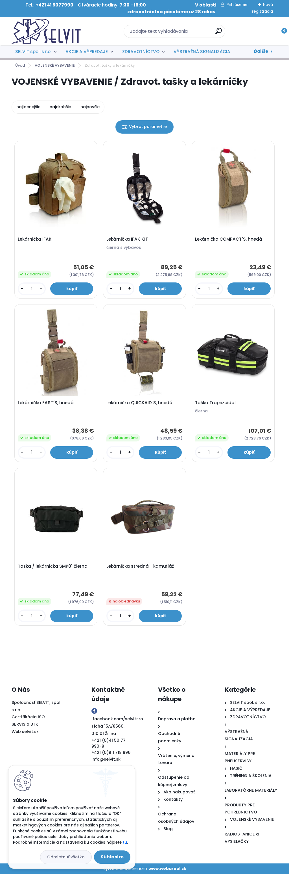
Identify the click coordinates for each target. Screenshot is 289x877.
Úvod (20, 65)
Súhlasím (112, 857)
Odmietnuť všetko (66, 857)
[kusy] (32, 289)
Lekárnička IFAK (35, 240)
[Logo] (46, 31)
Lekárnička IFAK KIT (127, 240)
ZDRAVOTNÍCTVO (140, 52)
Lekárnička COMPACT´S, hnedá (229, 240)
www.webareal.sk (167, 871)
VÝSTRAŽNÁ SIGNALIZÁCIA (202, 52)
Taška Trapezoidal (216, 404)
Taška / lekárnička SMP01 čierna (53, 569)
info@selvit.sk (106, 762)
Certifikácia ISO (28, 720)
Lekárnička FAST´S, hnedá (46, 404)
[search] (218, 33)
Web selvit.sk (25, 734)
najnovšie (90, 107)
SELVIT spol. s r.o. (33, 52)
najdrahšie (60, 107)
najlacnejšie (28, 107)
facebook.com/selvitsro (118, 721)
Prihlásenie (237, 4)
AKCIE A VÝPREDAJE (86, 52)
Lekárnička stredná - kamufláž (140, 569)
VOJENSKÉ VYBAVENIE (55, 65)
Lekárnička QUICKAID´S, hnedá (140, 404)
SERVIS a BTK (25, 727)
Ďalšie (261, 51)
